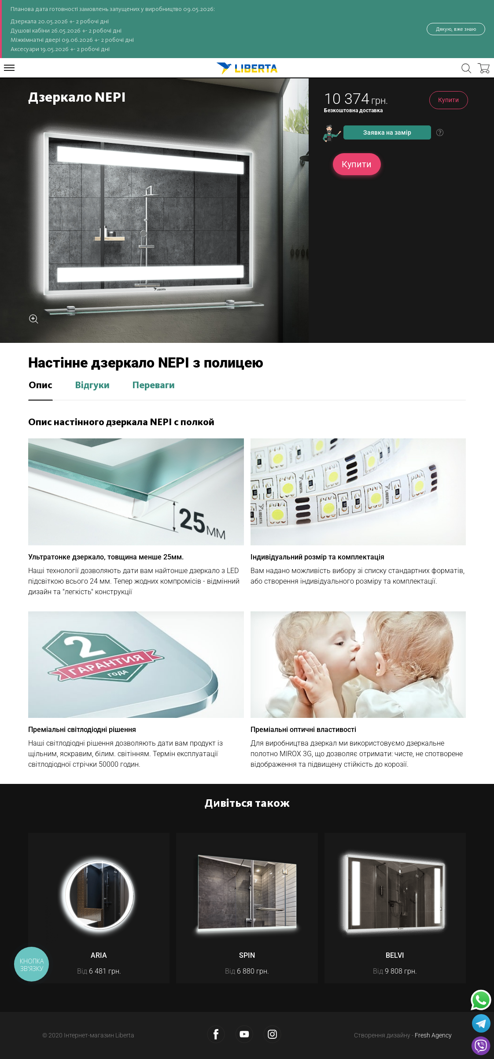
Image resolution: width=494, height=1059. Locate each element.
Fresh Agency (433, 1035)
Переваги (153, 385)
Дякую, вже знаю (456, 29)
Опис (40, 385)
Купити (448, 99)
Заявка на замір (387, 132)
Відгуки (92, 385)
